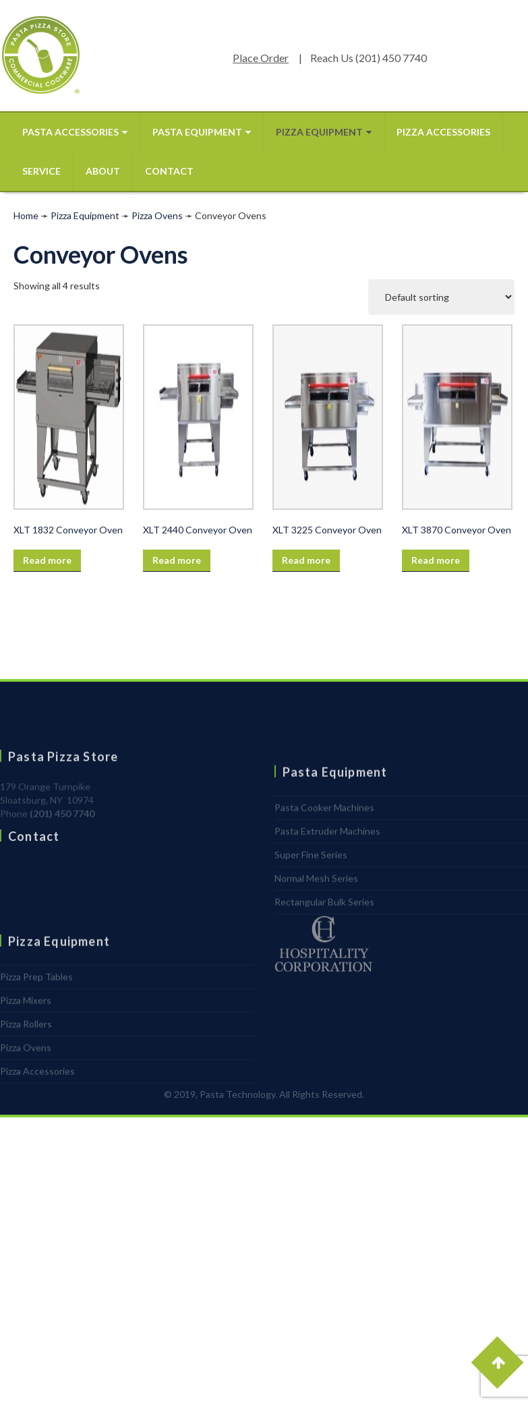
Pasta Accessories (74, 132)
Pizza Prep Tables (36, 1020)
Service (41, 171)
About (103, 171)
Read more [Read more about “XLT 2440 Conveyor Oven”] (176, 560)
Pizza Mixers (25, 1043)
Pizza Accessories (443, 132)
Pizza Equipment (324, 132)
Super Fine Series (310, 898)
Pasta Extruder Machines (327, 874)
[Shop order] (441, 297)
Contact (169, 171)
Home (25, 215)
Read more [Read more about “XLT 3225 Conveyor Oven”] (306, 560)
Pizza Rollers (26, 1067)
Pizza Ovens (157, 215)
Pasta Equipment (201, 132)
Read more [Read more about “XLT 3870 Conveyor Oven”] (435, 560)
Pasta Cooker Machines (324, 850)
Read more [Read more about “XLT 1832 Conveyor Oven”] (47, 560)
